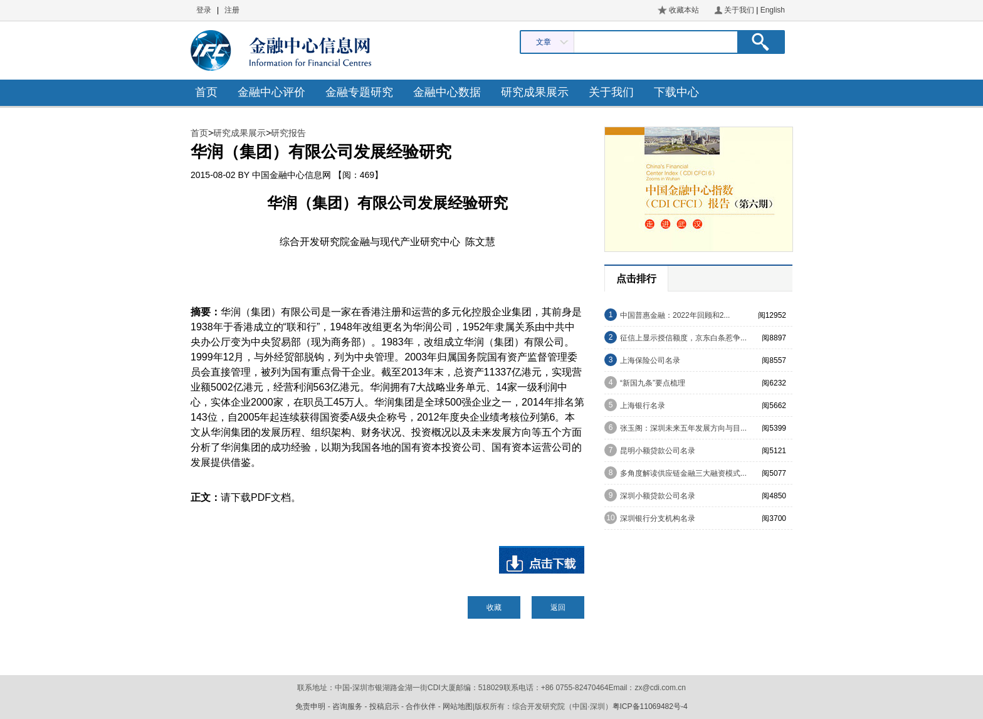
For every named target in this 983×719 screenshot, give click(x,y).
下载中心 (676, 92)
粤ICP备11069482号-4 (650, 706)
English (772, 10)
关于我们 (739, 10)
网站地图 (458, 706)
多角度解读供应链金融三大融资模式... (683, 473)
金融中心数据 (447, 92)
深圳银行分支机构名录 (657, 518)
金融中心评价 (271, 92)
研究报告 (288, 133)
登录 (203, 10)
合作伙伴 (421, 706)
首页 (206, 92)
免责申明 (310, 706)
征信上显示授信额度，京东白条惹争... (683, 337)
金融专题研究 (359, 92)
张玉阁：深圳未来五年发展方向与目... (683, 428)
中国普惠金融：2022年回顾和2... (675, 315)
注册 (231, 10)
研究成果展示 (535, 92)
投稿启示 (384, 706)
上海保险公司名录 (650, 360)
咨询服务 (347, 706)
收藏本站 (684, 10)
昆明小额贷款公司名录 (657, 450)
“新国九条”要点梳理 (652, 383)
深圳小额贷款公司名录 (657, 495)
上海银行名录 (642, 405)
